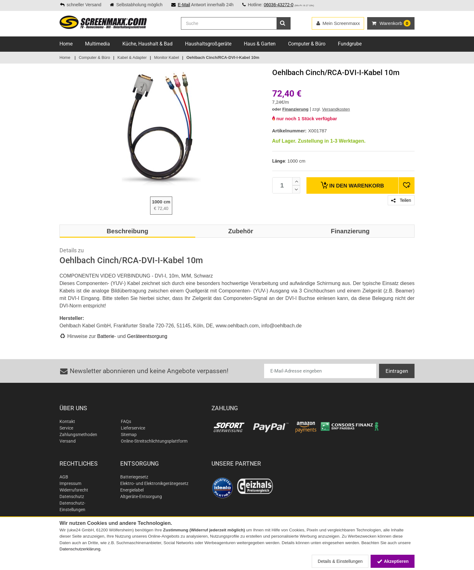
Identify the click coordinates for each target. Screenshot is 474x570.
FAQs (126, 421)
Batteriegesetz (134, 476)
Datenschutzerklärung (79, 549)
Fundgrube (350, 44)
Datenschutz (71, 496)
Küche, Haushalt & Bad (147, 44)
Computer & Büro (306, 44)
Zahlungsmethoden (78, 434)
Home (66, 44)
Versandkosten (336, 109)
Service (66, 427)
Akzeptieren (393, 561)
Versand (67, 441)
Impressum (70, 483)
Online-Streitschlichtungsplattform (154, 441)
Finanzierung (295, 109)
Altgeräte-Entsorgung (141, 496)
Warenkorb (352, 185)
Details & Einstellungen (340, 561)
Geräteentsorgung (147, 336)
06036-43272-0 (278, 4)
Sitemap (129, 434)
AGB (63, 476)
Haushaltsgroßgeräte (208, 44)
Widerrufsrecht (73, 489)
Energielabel (132, 489)
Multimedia (97, 44)
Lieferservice (133, 427)
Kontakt (67, 421)
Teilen (401, 200)
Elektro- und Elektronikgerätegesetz (154, 483)
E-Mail (184, 4)
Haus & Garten (260, 44)
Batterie (105, 336)
